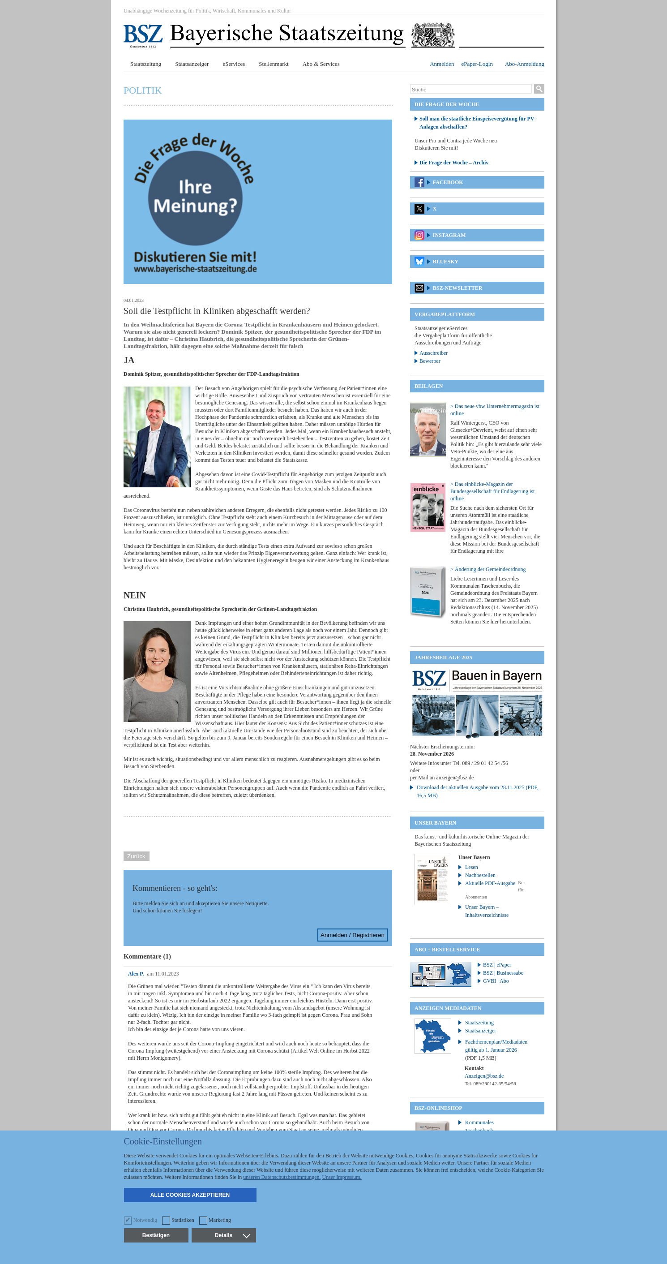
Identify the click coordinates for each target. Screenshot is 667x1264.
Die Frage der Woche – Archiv (453, 162)
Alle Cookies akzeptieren (190, 1195)
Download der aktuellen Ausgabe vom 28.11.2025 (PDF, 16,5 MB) (478, 791)
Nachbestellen (480, 875)
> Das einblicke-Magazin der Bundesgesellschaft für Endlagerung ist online (492, 491)
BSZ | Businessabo (503, 973)
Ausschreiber (433, 353)
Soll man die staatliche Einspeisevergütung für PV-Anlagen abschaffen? (477, 123)
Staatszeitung (145, 63)
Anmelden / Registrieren (353, 935)
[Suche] (471, 89)
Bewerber (429, 361)
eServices (233, 63)
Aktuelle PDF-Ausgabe (490, 883)
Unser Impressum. (342, 1177)
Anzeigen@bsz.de (484, 1076)
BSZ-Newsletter (458, 288)
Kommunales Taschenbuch (479, 1126)
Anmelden (442, 63)
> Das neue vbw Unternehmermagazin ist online (494, 410)
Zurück (136, 856)
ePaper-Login (477, 63)
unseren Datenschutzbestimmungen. (282, 1177)
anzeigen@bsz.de (455, 777)
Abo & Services (321, 63)
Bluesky (445, 261)
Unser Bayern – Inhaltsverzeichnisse (487, 911)
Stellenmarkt (273, 63)
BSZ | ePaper (497, 965)
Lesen (471, 867)
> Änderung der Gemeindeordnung (488, 569)
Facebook (448, 182)
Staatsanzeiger (192, 63)
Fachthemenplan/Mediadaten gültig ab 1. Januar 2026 (496, 1050)
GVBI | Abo (496, 981)
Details (232, 1235)
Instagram (449, 235)
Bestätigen (156, 1235)
